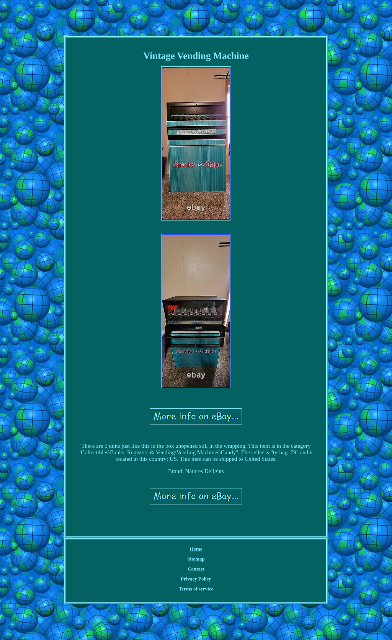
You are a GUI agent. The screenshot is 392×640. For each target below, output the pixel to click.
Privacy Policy (196, 579)
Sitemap (196, 559)
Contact (196, 569)
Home (195, 549)
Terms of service (196, 589)
